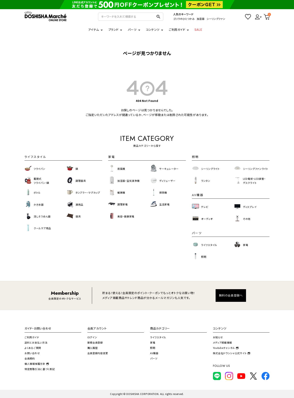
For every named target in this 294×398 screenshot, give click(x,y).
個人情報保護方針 (36, 363)
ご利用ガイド (177, 30)
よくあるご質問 (32, 347)
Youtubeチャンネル (226, 347)
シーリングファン (216, 18)
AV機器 (154, 353)
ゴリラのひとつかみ (184, 18)
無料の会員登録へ (231, 295)
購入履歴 (92, 347)
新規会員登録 (95, 342)
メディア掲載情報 (222, 342)
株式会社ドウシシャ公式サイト (232, 353)
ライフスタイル (158, 337)
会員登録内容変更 (97, 353)
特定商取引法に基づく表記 (39, 369)
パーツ (153, 358)
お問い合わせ (32, 353)
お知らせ (218, 337)
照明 (152, 347)
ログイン (92, 337)
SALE (198, 30)
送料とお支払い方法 (35, 342)
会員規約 (29, 358)
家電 (152, 342)
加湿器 (201, 18)
